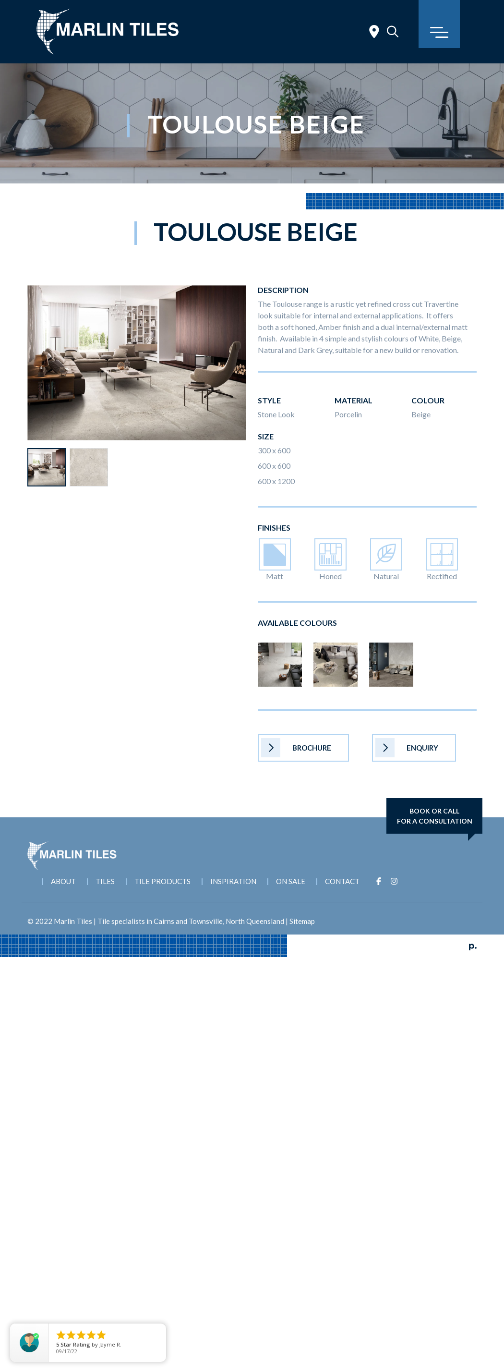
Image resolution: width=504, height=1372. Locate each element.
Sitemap (302, 921)
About (63, 881)
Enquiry (406, 747)
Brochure (296, 747)
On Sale (290, 881)
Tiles (105, 881)
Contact (342, 881)
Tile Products (162, 881)
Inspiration (233, 881)
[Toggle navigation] (439, 24)
